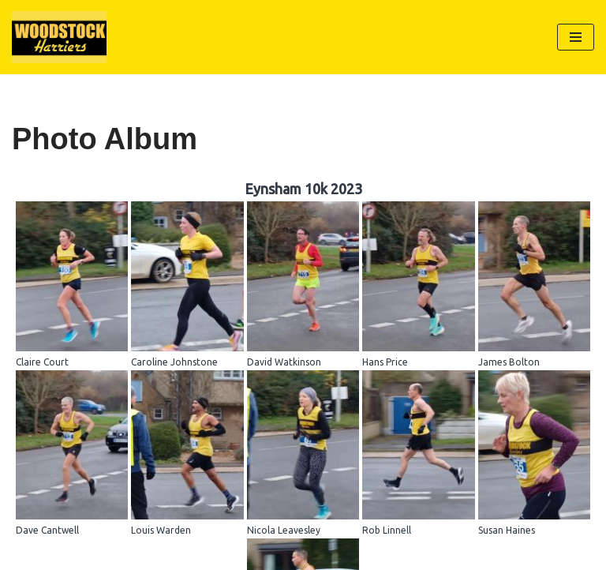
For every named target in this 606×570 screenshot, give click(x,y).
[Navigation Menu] (575, 37)
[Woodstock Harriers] (59, 37)
